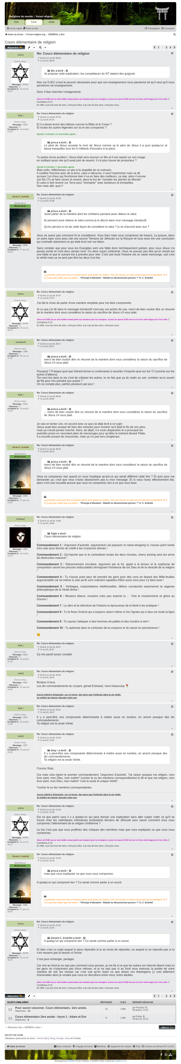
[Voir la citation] (67, 70)
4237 (25, 682)
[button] (154, 47)
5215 (25, 125)
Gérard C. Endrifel (20, 197)
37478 (25, 84)
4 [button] (170, 47)
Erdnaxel (21, 519)
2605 (25, 549)
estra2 (21, 673)
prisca (21, 55)
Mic (53, 70)
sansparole (21, 342)
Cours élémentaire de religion (30, 42)
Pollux (139, 1016)
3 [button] (166, 47)
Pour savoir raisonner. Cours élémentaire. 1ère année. (51, 1007)
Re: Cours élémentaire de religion (63, 53)
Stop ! (20, 115)
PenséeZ (140, 1007)
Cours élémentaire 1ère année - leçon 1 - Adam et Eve (50, 1016)
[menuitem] (30, 28)
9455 (25, 245)
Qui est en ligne (14, 1035)
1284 (25, 351)
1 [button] (158, 47)
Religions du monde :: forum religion (30, 16)
